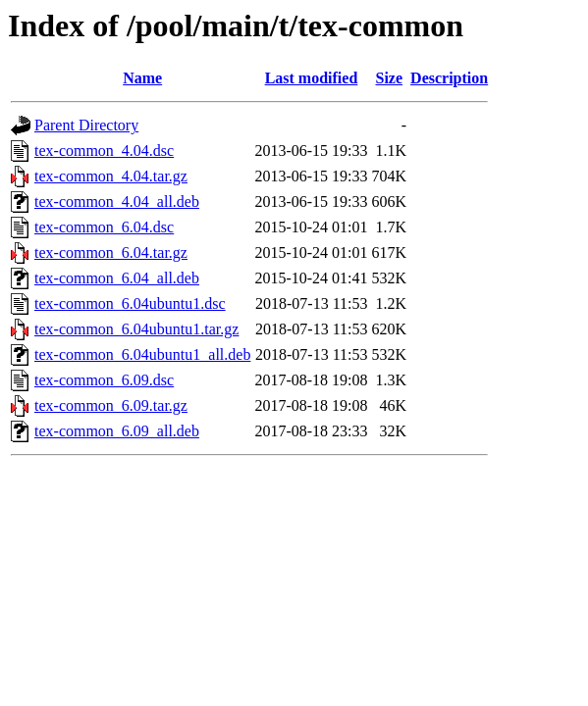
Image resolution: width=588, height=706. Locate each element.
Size (389, 78)
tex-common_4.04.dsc (104, 150)
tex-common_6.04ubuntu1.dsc (130, 303)
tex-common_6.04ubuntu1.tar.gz (136, 329)
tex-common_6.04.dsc (104, 227)
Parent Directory (86, 125)
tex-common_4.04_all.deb (116, 201)
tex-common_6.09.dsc (104, 380)
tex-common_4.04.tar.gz (110, 176)
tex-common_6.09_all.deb (116, 431)
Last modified (311, 78)
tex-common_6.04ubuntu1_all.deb (142, 354)
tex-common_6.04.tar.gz (110, 252)
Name (142, 78)
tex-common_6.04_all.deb (116, 278)
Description (449, 78)
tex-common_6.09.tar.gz (110, 405)
